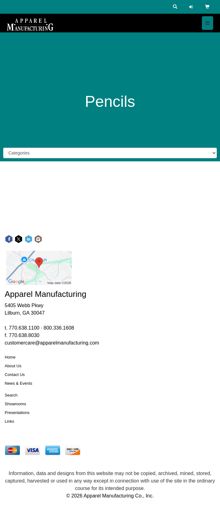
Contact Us (15, 374)
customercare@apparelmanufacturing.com (52, 342)
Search (11, 395)
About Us (13, 366)
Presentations (17, 412)
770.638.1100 (24, 328)
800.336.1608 (59, 328)
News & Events (18, 383)
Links (9, 421)
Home (10, 357)
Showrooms (15, 404)
